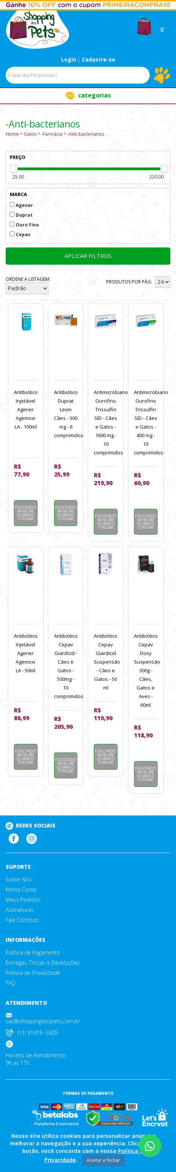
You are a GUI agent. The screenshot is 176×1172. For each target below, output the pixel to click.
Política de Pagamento (33, 952)
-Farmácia (51, 134)
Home (12, 134)
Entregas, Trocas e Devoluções (43, 962)
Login (68, 60)
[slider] (14, 168)
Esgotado (25, 513)
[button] (144, 25)
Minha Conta (21, 889)
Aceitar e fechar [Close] (103, 1160)
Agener (21, 205)
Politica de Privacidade (33, 973)
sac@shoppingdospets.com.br (43, 1021)
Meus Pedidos (23, 899)
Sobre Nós (19, 879)
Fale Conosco (22, 920)
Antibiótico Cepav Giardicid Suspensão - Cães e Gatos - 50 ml (107, 661)
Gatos (30, 134)
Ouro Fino (24, 225)
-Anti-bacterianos (85, 134)
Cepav (20, 234)
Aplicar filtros (88, 255)
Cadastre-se (98, 60)
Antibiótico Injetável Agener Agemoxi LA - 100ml (26, 409)
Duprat (21, 215)
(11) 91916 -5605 (38, 1032)
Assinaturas (19, 910)
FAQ (10, 983)
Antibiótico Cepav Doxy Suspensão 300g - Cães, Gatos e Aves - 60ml (147, 670)
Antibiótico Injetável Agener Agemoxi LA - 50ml (26, 653)
